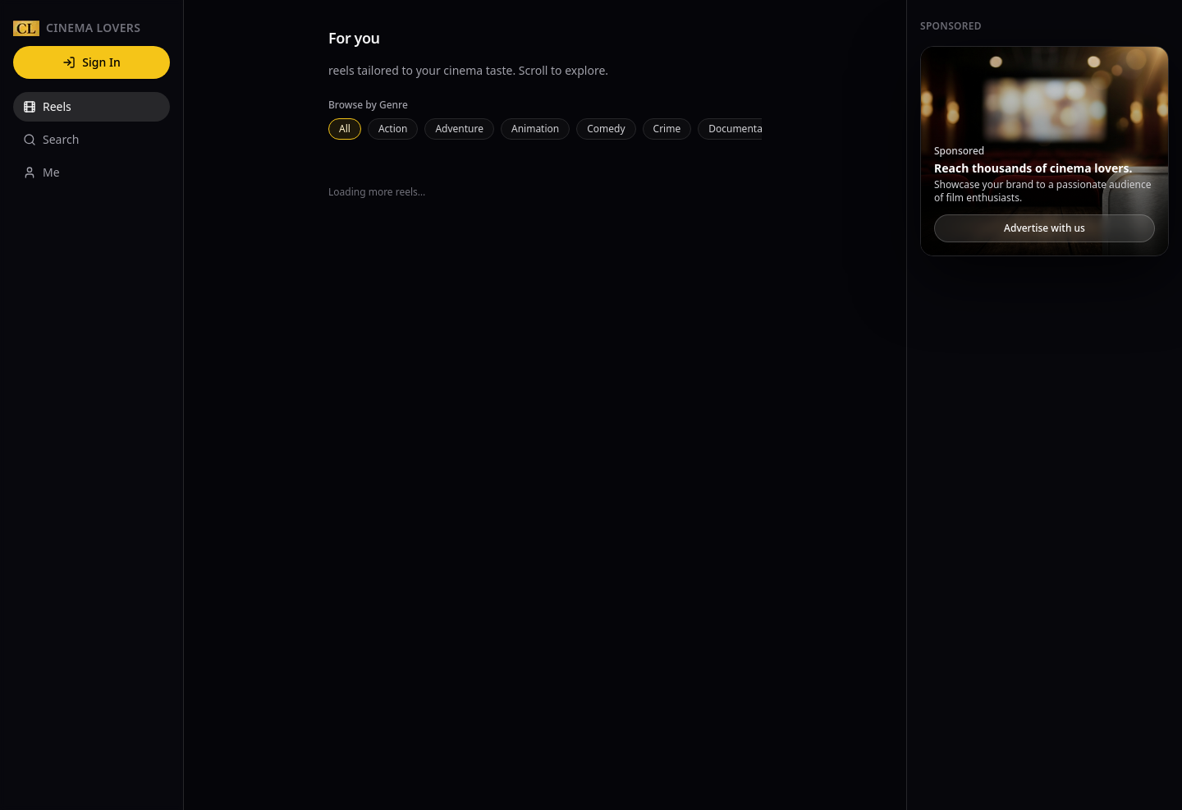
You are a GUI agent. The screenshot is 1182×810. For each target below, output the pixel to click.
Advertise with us (1044, 228)
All (344, 129)
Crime (667, 129)
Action (393, 129)
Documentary (740, 129)
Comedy (606, 129)
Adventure (459, 129)
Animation (535, 129)
